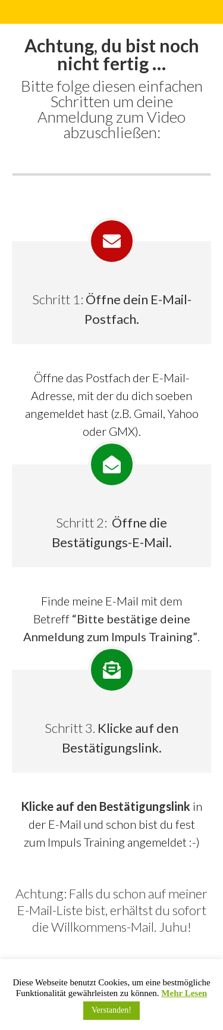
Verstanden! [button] (111, 1010)
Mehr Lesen (184, 993)
